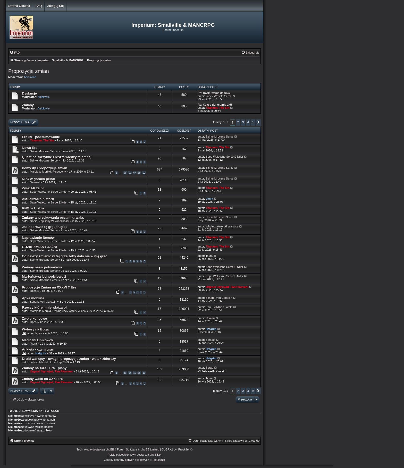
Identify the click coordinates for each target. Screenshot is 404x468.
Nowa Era (29, 148)
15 (134, 373)
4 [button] (248, 122)
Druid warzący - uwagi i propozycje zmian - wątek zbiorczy (69, 359)
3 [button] (243, 122)
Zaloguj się (55, 6)
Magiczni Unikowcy (37, 340)
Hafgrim (211, 328)
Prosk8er (184, 449)
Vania (209, 198)
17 (144, 373)
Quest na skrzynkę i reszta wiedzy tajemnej (56, 157)
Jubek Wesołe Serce (219, 96)
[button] (258, 122)
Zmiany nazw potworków (42, 267)
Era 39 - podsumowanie (41, 137)
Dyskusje (29, 93)
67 (134, 173)
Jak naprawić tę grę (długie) (44, 227)
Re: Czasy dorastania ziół (215, 104)
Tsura (209, 255)
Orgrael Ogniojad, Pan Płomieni (227, 286)
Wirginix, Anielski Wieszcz (222, 226)
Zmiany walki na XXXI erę (42, 379)
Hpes (33, 290)
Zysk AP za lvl (33, 188)
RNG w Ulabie (33, 208)
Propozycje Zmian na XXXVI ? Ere (49, 287)
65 (125, 173)
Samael (34, 182)
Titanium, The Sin (217, 107)
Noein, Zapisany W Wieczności (50, 221)
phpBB (110, 449)
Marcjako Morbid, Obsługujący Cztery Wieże (58, 310)
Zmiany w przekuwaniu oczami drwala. (53, 217)
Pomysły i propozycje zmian (44, 168)
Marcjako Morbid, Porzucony (48, 171)
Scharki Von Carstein (43, 301)
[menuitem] (15, 52)
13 (125, 373)
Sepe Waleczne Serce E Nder (224, 156)
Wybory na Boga (35, 329)
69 (144, 173)
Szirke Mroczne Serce (219, 136)
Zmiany (28, 105)
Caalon (210, 318)
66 (130, 173)
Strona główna (19, 6)
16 (139, 373)
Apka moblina (33, 298)
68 (139, 173)
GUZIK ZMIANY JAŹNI (39, 247)
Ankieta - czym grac (38, 349)
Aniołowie (30, 77)
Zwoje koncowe (34, 318)
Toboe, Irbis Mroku (41, 362)
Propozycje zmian (28, 71)
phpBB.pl (155, 454)
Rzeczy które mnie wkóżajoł (44, 307)
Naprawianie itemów (38, 238)
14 (130, 373)
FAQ (39, 6)
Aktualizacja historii (38, 199)
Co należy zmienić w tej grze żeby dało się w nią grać (64, 256)
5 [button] (253, 122)
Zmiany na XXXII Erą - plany (44, 368)
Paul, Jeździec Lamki (219, 307)
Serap (209, 367)
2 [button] (238, 122)
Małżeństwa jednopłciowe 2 (44, 276)
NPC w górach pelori (38, 179)
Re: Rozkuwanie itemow (214, 93)
